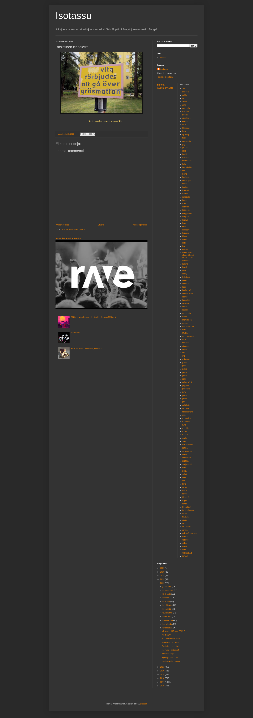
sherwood (186, 458)
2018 (162, 678)
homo (184, 174)
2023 (162, 579)
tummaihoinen (188, 510)
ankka (184, 95)
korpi (184, 246)
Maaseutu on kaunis (170, 642)
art (183, 98)
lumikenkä (186, 290)
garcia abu (186, 141)
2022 (162, 583)
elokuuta (166, 601)
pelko (184, 369)
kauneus (186, 210)
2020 (162, 671)
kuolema (186, 261)
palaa (184, 362)
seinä (184, 454)
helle (184, 164)
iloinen (185, 193)
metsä (185, 323)
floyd (184, 131)
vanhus (185, 540)
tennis (184, 494)
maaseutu (186, 313)
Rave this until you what (68, 238)
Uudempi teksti (62, 225)
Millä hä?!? (166, 635)
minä (184, 330)
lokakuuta (166, 594)
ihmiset (185, 187)
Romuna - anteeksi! (170, 650)
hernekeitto (187, 167)
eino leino (186, 118)
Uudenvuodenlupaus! (171, 661)
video (184, 543)
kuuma (185, 264)
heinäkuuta (167, 605)
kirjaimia (185, 233)
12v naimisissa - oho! (171, 639)
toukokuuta (167, 613)
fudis (184, 138)
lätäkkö (185, 310)
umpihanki (186, 527)
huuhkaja (186, 177)
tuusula (185, 517)
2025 (162, 572)
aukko (184, 102)
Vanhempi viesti (140, 225)
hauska (185, 157)
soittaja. (185, 461)
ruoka (184, 431)
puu (184, 402)
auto (184, 105)
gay (183, 144)
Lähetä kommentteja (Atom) (73, 229)
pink (184, 379)
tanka (184, 487)
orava (184, 349)
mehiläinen (187, 320)
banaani (185, 111)
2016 (162, 686)
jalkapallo (186, 197)
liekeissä (186, 277)
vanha (185, 536)
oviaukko (186, 359)
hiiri (183, 171)
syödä (184, 474)
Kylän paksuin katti (170, 657)
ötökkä (185, 556)
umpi (184, 523)
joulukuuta (167, 586)
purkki (184, 398)
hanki (184, 154)
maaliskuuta (167, 620)
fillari (184, 125)
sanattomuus (187, 444)
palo (184, 366)
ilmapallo (186, 190)
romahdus (186, 418)
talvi (184, 484)
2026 (162, 568)
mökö (184, 339)
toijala (184, 500)
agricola (185, 92)
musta (185, 333)
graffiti (184, 148)
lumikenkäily (187, 293)
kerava (185, 220)
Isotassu (73, 15)
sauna (185, 448)
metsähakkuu (188, 326)
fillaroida (186, 128)
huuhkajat (186, 180)
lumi (184, 287)
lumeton (185, 283)
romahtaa (186, 422)
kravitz (185, 249)
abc (183, 88)
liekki (184, 280)
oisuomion (186, 346)
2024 (162, 575)
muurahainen (188, 336)
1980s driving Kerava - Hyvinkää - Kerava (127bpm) (93, 317)
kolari (184, 240)
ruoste (185, 435)
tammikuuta (167, 628)
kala (184, 203)
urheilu (185, 530)
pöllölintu (186, 405)
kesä (184, 226)
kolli (184, 243)
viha (184, 550)
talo (183, 481)
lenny (184, 274)
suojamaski (187, 464)
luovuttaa (186, 300)
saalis (184, 438)
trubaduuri (186, 507)
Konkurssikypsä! (169, 654)
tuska (184, 513)
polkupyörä (187, 382)
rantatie (185, 408)
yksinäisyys (187, 553)
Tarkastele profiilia (165, 77)
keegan (185, 216)
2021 (162, 667)
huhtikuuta (167, 616)
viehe (184, 546)
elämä (185, 121)
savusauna (187, 451)
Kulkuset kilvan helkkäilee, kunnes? (86, 348)
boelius (185, 115)
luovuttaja (186, 303)
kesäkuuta (167, 609)
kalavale (185, 207)
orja (184, 353)
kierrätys (186, 230)
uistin (184, 520)
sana (184, 441)
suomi (184, 467)
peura (184, 372)
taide (184, 477)
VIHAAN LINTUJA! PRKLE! (174, 631)
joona (184, 200)
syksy (184, 471)
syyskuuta (167, 598)
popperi (185, 385)
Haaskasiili (75, 333)
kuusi (184, 267)
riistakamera (187, 412)
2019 (162, 674)
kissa (184, 236)
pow (184, 392)
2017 (162, 682)
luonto (185, 297)
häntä (184, 184)
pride (184, 395)
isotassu (164, 69)
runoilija (185, 428)
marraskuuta (168, 590)
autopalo (186, 108)
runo (184, 425)
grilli (184, 151)
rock (184, 415)
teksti (184, 490)
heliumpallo (187, 161)
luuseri (185, 307)
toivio (184, 504)
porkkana (186, 389)
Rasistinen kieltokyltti (171, 646)
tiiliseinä (185, 497)
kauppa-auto (187, 213)
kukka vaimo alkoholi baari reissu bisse (188, 255)
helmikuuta (167, 624)
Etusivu (101, 225)
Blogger (143, 704)
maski (184, 316)
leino (184, 270)
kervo (184, 223)
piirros (185, 375)
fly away (185, 134)
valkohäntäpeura (189, 533)
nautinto (185, 343)
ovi (183, 356)
